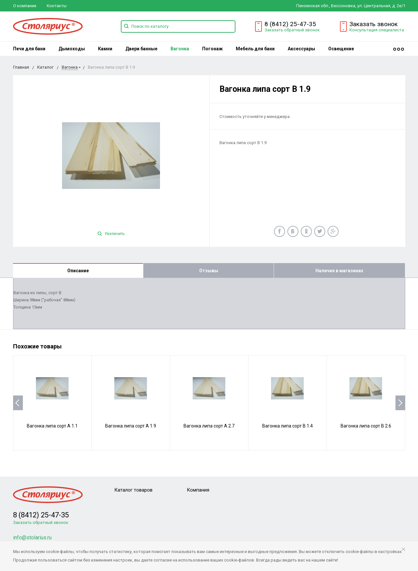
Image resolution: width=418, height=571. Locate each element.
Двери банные (141, 48)
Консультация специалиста (376, 29)
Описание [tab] (78, 270)
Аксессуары (301, 48)
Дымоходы (71, 48)
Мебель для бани (255, 48)
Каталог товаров (133, 490)
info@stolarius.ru (32, 537)
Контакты (57, 5)
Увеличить (111, 233)
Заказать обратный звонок (292, 29)
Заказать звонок (373, 24)
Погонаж (212, 48)
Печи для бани (29, 48)
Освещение (341, 48)
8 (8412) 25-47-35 (290, 24)
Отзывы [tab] (208, 270)
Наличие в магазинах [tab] (339, 270)
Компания (198, 490)
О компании (24, 5)
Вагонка (179, 48)
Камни (105, 48)
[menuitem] (29, 49)
